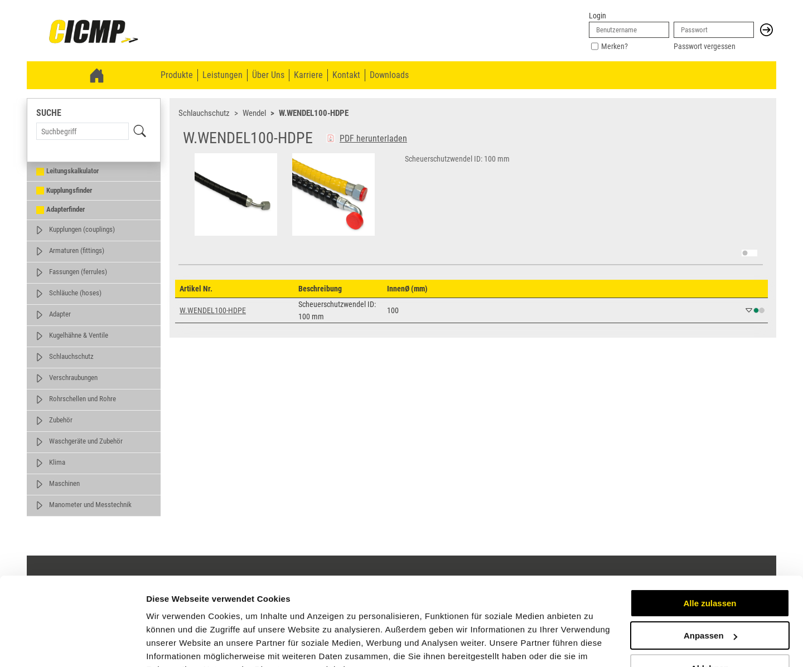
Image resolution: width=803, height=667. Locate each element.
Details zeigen (174, 645)
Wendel (254, 113)
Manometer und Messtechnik (90, 504)
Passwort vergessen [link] (705, 46)
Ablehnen (710, 613)
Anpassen (710, 580)
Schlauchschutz (71, 356)
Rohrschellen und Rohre (82, 399)
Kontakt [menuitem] (346, 75)
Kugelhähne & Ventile (78, 335)
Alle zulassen (709, 548)
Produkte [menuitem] (177, 75)
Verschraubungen (73, 377)
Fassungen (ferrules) (78, 271)
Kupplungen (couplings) (82, 229)
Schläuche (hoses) (75, 293)
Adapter (60, 314)
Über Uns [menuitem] (268, 75)
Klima (57, 462)
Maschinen (64, 483)
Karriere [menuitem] (308, 75)
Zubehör (60, 420)
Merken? (614, 46)
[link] (93, 32)
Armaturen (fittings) (76, 250)
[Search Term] (82, 131)
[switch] (749, 253)
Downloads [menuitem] (389, 75)
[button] (766, 30)
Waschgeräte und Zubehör (86, 441)
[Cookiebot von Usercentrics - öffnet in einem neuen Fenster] (72, 645)
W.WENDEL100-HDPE (314, 113)
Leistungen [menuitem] (222, 75)
